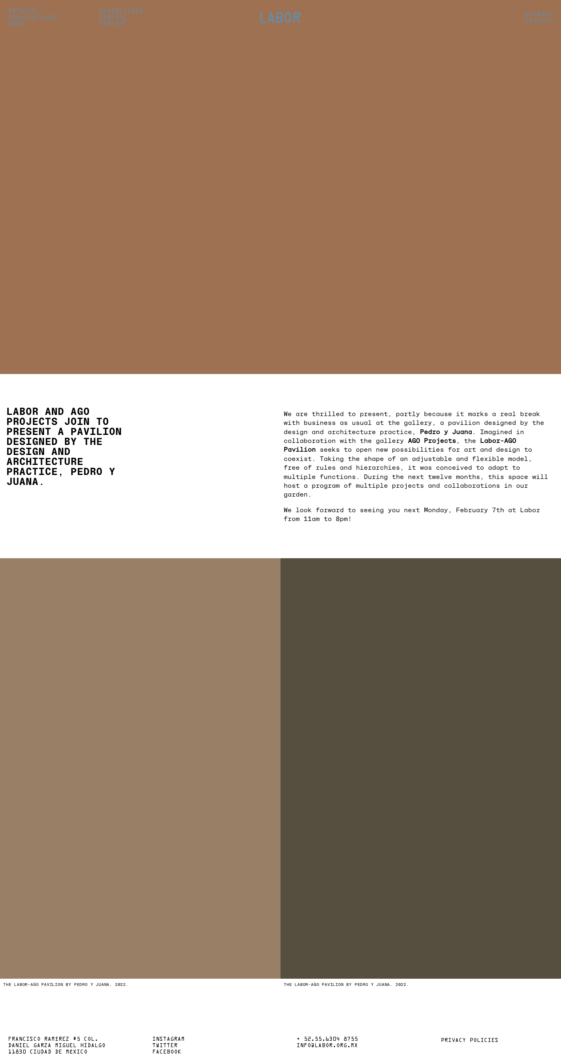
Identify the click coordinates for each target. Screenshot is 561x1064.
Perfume (113, 17)
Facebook (166, 1052)
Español (539, 14)
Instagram (168, 1039)
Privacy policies (469, 1040)
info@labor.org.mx (327, 1046)
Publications (32, 17)
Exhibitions (121, 11)
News (16, 24)
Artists (22, 11)
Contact (113, 24)
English (539, 21)
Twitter (165, 1046)
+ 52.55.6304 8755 (327, 1039)
